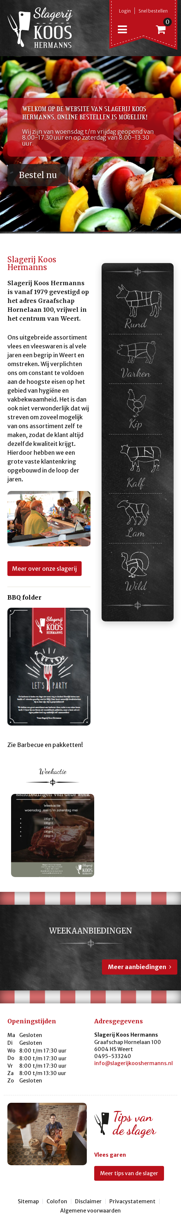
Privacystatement (132, 1201)
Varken (137, 358)
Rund (137, 307)
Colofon (57, 1201)
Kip (135, 408)
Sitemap (28, 1201)
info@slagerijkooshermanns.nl (133, 1063)
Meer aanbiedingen (137, 967)
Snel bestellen (153, 11)
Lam (135, 518)
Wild (136, 570)
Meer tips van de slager (129, 1173)
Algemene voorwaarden (90, 1210)
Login (125, 11)
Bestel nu (38, 175)
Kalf (137, 463)
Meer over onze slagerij (44, 568)
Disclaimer (88, 1201)
